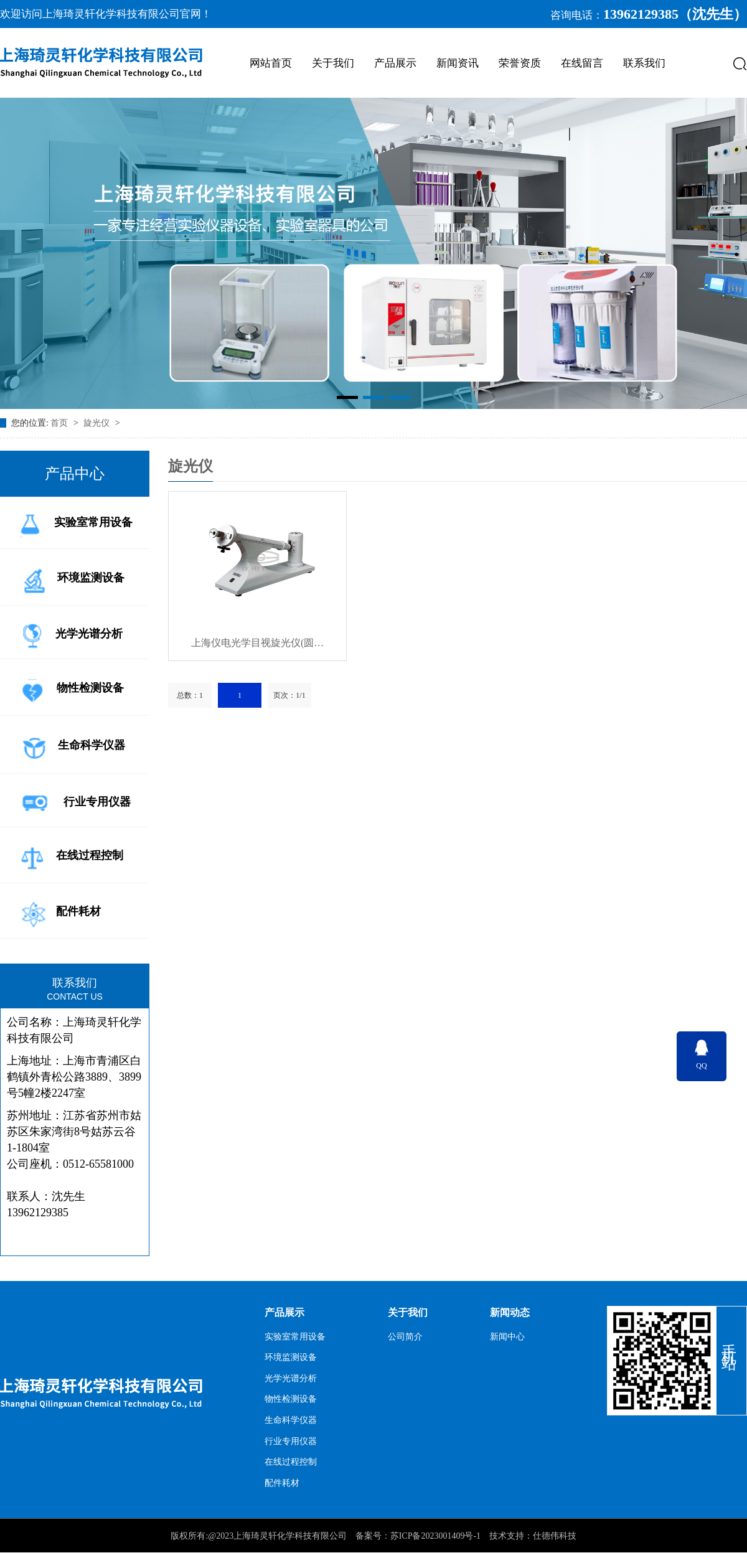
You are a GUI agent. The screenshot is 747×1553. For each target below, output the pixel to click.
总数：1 (190, 695)
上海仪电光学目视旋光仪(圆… (257, 642)
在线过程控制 (69, 856)
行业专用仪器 (73, 803)
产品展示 (395, 63)
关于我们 (333, 63)
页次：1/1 (289, 695)
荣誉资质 (520, 63)
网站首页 (271, 63)
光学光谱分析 (69, 635)
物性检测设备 (70, 689)
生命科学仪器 (70, 746)
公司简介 (405, 1336)
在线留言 (582, 63)
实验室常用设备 (74, 523)
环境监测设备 (70, 578)
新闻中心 (507, 1336)
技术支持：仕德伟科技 (532, 1536)
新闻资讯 (457, 63)
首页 (60, 423)
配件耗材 (58, 913)
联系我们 (644, 63)
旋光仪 (97, 423)
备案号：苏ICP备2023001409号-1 (418, 1536)
